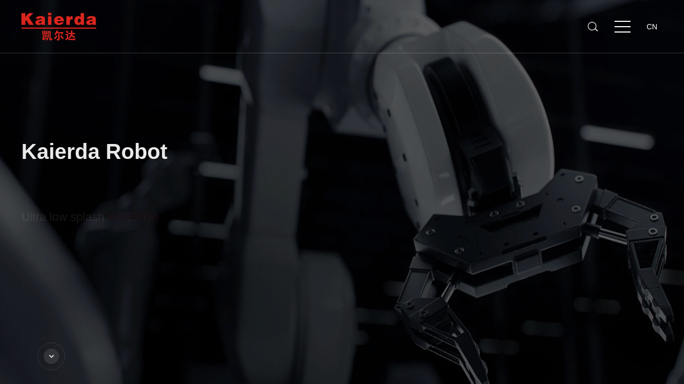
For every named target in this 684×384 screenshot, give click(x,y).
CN (652, 26)
